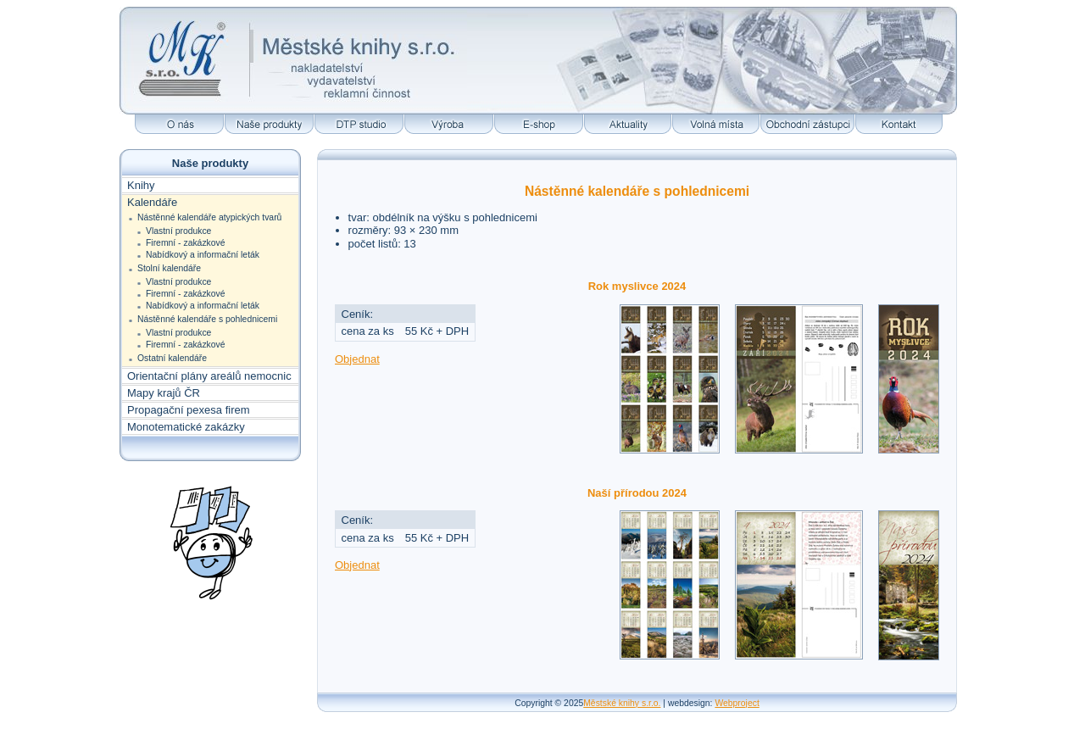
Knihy (141, 185)
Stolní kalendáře (169, 268)
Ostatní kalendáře (172, 358)
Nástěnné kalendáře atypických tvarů (209, 217)
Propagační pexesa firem (188, 409)
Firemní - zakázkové (185, 243)
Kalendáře (152, 202)
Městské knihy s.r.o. (621, 703)
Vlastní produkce (178, 231)
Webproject (737, 703)
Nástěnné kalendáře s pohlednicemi (207, 319)
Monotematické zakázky (186, 426)
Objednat (357, 359)
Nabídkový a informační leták (202, 254)
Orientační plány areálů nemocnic (209, 376)
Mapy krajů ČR (163, 393)
